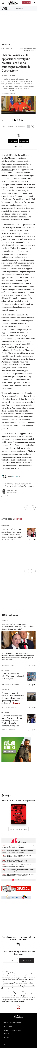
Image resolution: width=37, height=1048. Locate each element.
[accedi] (33, 3)
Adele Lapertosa (8, 75)
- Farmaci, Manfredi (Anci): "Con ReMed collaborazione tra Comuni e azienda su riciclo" (14, 860)
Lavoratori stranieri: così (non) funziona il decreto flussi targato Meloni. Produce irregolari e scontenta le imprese (12, 720)
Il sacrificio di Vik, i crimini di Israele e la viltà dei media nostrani (19, 485)
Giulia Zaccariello (8, 707)
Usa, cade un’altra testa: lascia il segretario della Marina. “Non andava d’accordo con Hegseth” (11, 533)
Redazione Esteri (8, 539)
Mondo (5, 44)
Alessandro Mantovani (10, 685)
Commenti (6, 120)
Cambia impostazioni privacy (13, 1030)
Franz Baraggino (8, 730)
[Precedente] (27, 507)
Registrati (27, 960)
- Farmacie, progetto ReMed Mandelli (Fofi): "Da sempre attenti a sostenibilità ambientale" (16, 856)
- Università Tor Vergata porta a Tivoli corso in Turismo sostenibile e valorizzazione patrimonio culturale (18, 875)
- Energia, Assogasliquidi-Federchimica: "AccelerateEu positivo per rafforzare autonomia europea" (18, 846)
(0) (6, 496)
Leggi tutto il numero (18, 829)
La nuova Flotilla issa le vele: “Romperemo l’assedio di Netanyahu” (13, 676)
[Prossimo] (33, 507)
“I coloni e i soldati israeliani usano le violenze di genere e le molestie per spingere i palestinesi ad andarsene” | (12, 698)
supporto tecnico (11, 1001)
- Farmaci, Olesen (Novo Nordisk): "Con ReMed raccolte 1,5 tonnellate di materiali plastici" (16, 865)
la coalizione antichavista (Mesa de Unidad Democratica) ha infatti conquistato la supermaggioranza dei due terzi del (16, 164)
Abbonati (26, 3)
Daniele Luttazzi (12, 490)
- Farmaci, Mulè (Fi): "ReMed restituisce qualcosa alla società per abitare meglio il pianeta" (18, 870)
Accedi (10, 960)
